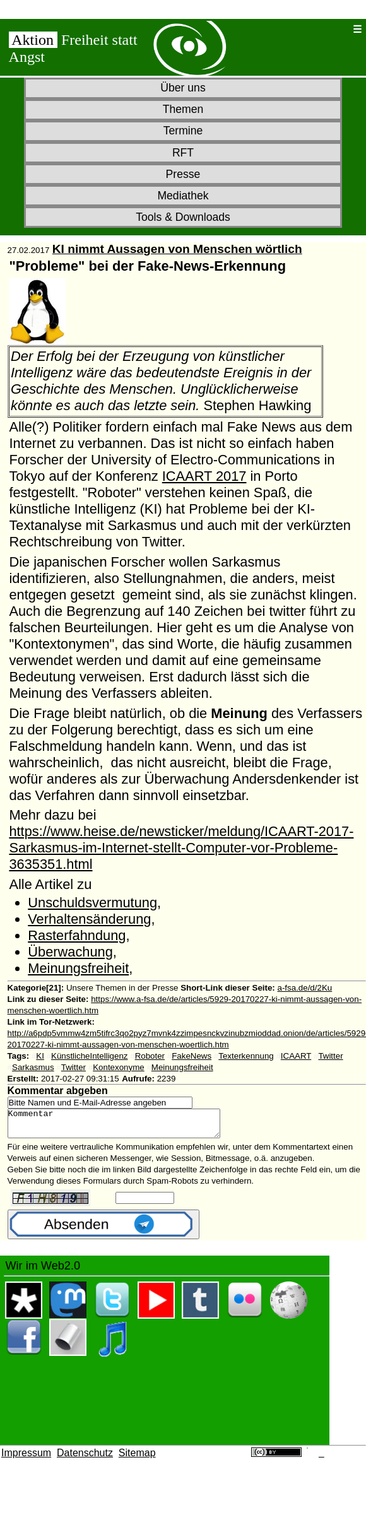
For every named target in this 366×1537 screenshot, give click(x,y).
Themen (183, 109)
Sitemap (137, 1458)
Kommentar (126, 1126)
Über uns (182, 87)
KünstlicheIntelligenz (89, 1056)
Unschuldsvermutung (92, 902)
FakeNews (191, 1056)
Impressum (26, 1458)
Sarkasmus (33, 1067)
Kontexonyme (119, 1067)
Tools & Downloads (183, 217)
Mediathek (182, 195)
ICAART (296, 1056)
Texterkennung (245, 1056)
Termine (183, 130)
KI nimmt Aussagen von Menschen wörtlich (177, 249)
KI (40, 1056)
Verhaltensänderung (89, 919)
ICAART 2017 (204, 476)
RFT (183, 152)
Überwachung (70, 952)
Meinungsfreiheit (78, 968)
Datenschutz (85, 1458)
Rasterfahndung (77, 935)
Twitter (330, 1056)
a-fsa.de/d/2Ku (305, 987)
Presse (183, 174)
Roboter (150, 1056)
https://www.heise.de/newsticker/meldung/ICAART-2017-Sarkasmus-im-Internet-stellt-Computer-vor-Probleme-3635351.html (181, 847)
